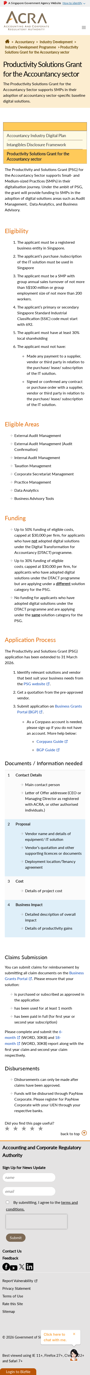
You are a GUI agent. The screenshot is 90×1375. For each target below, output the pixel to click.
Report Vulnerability (17, 1280)
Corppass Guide (50, 741)
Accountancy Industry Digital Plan (36, 135)
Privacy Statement (16, 1288)
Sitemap (8, 1311)
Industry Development (57, 42)
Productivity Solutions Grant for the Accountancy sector (38, 156)
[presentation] (36, 1232)
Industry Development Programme (30, 47)
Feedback (10, 1258)
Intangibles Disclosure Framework (36, 144)
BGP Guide (46, 749)
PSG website (34, 683)
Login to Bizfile (18, 1371)
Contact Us (11, 1251)
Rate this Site (12, 1304)
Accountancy (24, 42)
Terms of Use (12, 1296)
